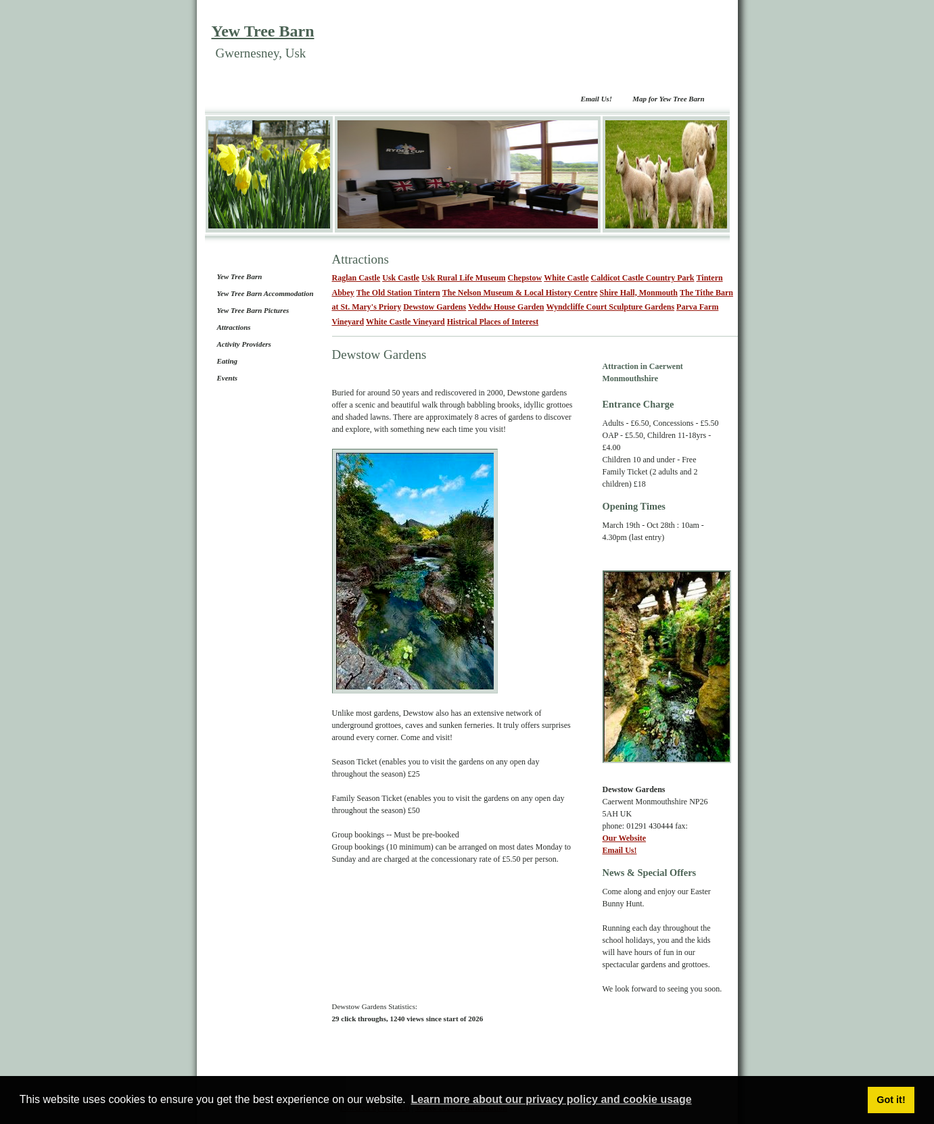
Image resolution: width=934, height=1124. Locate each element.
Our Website (625, 838)
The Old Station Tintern (398, 292)
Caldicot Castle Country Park (643, 278)
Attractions (234, 327)
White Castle (566, 278)
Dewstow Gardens (434, 307)
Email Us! (596, 99)
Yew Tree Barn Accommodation (265, 293)
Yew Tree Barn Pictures (253, 310)
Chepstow (525, 278)
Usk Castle (400, 278)
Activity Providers (244, 344)
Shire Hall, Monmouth (639, 292)
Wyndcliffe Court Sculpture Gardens (610, 307)
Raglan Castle (356, 278)
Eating (227, 361)
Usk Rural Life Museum (463, 278)
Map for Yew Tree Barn (668, 99)
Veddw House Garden (506, 307)
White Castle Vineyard (405, 321)
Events (227, 378)
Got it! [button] (891, 1099)
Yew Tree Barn (263, 31)
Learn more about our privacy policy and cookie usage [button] (551, 1099)
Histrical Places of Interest (492, 321)
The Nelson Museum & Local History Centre (520, 292)
